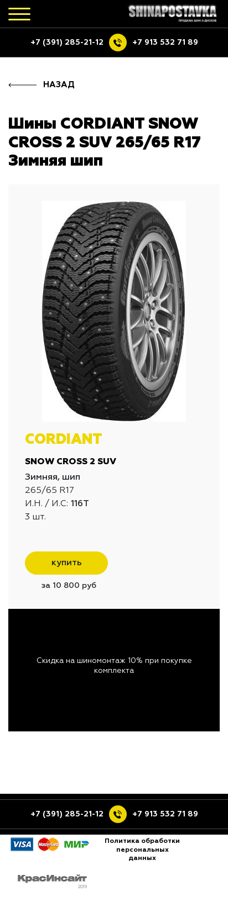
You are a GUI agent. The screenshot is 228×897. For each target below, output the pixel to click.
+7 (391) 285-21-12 (66, 42)
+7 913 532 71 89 (165, 42)
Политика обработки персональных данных (142, 850)
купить (66, 563)
